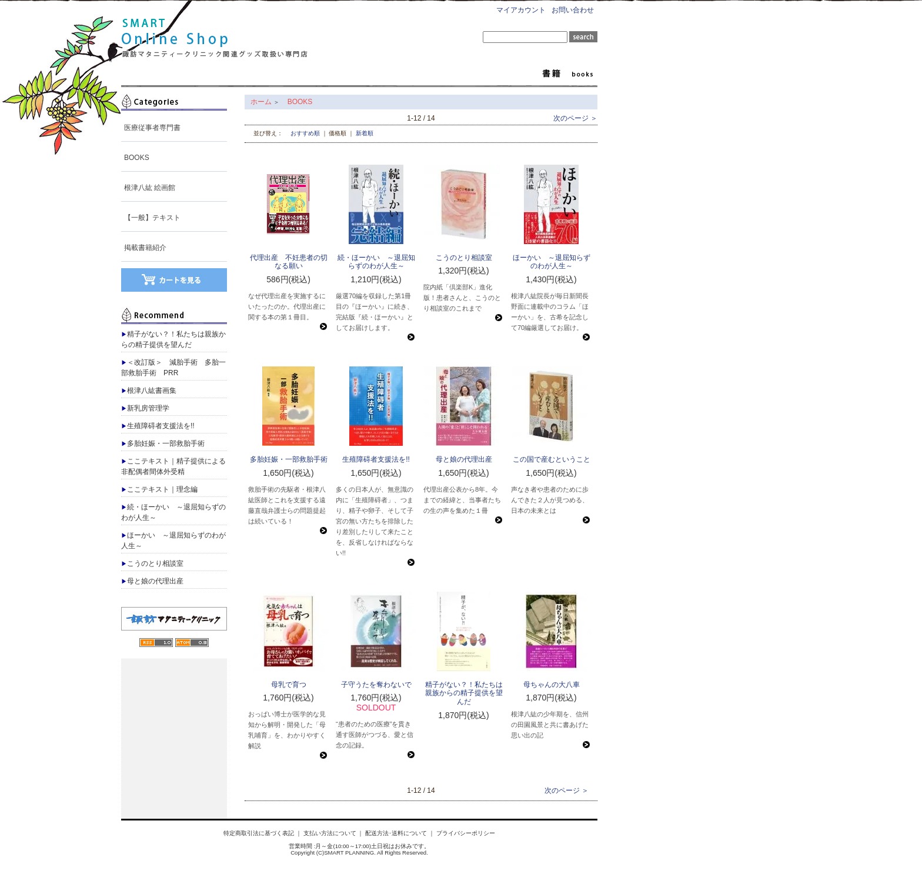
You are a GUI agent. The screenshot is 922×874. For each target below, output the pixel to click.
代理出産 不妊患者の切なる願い (289, 262)
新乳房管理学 (145, 408)
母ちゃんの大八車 (551, 684)
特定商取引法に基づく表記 (258, 833)
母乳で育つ (288, 684)
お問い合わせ (573, 10)
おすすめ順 (305, 133)
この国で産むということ (551, 459)
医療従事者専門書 (152, 128)
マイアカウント (521, 10)
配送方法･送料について (396, 833)
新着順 (364, 133)
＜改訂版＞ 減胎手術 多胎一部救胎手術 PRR (173, 367)
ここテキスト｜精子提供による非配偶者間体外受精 (173, 466)
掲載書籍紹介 (145, 247)
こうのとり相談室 (152, 563)
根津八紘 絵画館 (149, 188)
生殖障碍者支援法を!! (158, 426)
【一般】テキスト (152, 218)
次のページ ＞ (575, 118)
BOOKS (136, 158)
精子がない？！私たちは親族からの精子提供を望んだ (173, 339)
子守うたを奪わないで (376, 684)
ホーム (261, 102)
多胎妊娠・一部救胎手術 (163, 443)
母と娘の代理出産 (152, 581)
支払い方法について (329, 833)
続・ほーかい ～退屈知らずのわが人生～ (173, 512)
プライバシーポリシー (465, 833)
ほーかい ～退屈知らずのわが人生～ (173, 540)
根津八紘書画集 (148, 390)
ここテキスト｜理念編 (159, 489)
